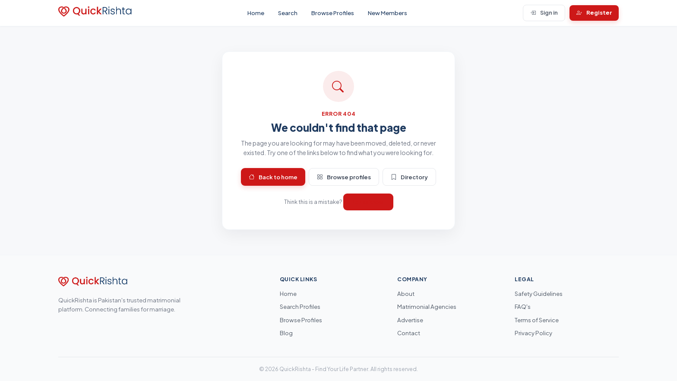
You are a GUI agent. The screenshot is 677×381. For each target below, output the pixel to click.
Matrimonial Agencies (426, 306)
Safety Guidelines (539, 293)
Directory (409, 177)
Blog (286, 333)
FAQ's (523, 306)
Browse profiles (344, 177)
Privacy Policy (533, 333)
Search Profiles (300, 306)
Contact (408, 333)
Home (255, 12)
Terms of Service (537, 320)
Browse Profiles (332, 12)
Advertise (410, 320)
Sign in (544, 13)
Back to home (273, 177)
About (405, 293)
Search (287, 12)
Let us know (368, 201)
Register (594, 13)
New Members (387, 12)
